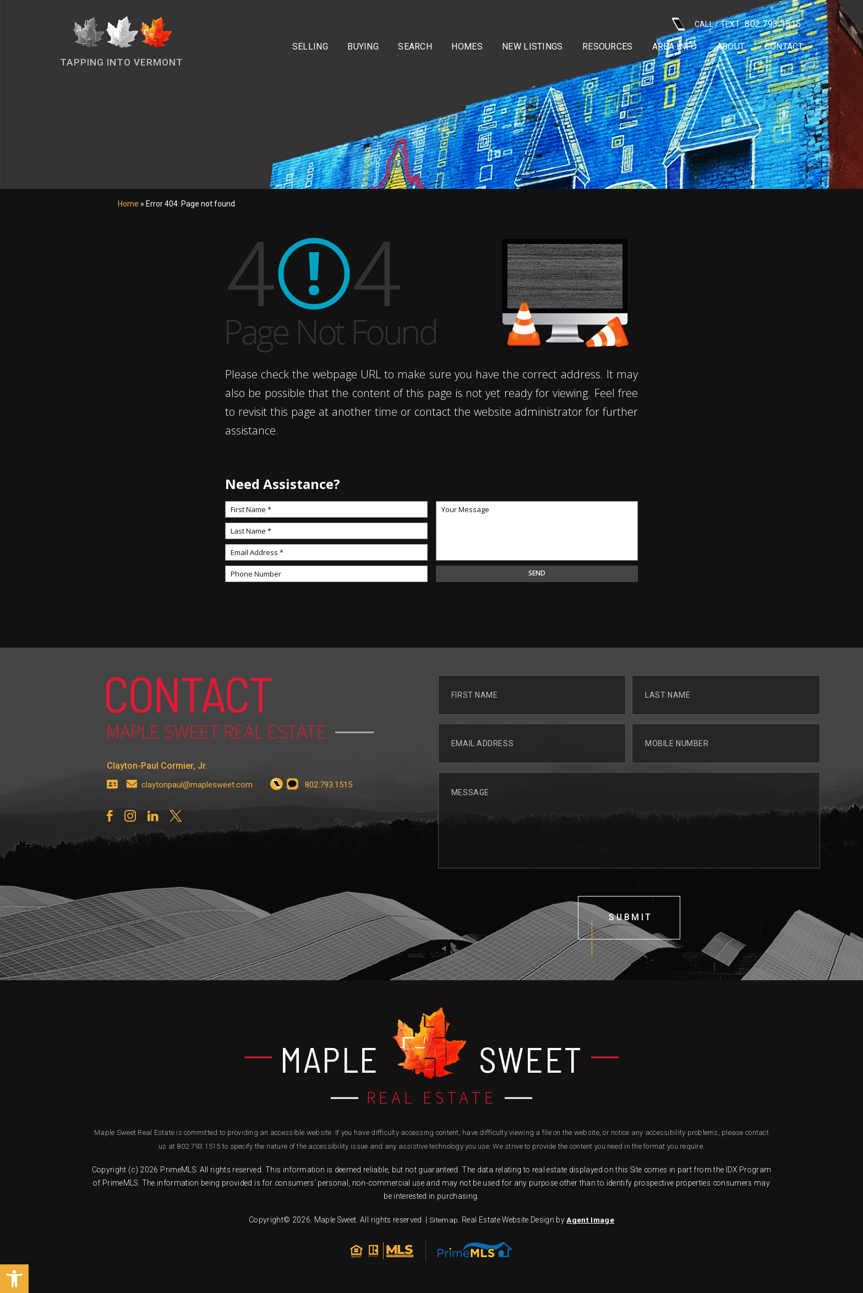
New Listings (532, 46)
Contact (784, 46)
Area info (674, 46)
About (731, 46)
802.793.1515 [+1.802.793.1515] (198, 1147)
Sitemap (444, 1220)
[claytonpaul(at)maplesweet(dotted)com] (132, 839)
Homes (467, 46)
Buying (363, 46)
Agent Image (590, 1220)
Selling (310, 46)
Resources (607, 46)
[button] (14, 1278)
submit (631, 971)
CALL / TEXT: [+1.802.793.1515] (736, 24)
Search (415, 46)
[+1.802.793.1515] (276, 839)
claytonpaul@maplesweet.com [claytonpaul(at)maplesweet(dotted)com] (197, 838)
